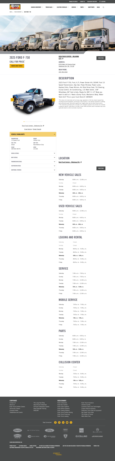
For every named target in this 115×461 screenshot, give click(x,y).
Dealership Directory (92, 1)
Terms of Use (96, 445)
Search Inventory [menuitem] (37, 7)
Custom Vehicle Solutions (88, 408)
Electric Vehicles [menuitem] (63, 7)
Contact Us (82, 1)
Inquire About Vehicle (16, 66)
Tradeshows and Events (16, 412)
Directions (101, 58)
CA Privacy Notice (23, 445)
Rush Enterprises (62, 403)
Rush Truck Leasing (62, 416)
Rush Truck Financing (63, 414)
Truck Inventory (18, 12)
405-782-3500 (63, 72)
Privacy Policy (13, 445)
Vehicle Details (33, 153)
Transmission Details (33, 161)
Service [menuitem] (75, 7)
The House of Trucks (87, 414)
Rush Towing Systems (63, 410)
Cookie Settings (33, 445)
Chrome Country (85, 404)
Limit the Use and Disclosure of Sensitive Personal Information (77, 445)
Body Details (33, 157)
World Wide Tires (86, 416)
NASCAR (36, 410)
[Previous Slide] (12, 99)
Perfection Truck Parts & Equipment (91, 410)
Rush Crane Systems (63, 406)
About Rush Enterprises (40, 404)
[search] (103, 7)
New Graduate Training (40, 408)
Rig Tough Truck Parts (87, 412)
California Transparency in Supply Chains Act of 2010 (21, 447)
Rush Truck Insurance (87, 403)
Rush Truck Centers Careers (17, 406)
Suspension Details (33, 166)
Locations (102, 1)
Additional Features (33, 170)
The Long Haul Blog (39, 403)
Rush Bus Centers (62, 404)
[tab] (25, 121)
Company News (14, 410)
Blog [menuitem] (98, 7)
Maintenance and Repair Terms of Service (45, 447)
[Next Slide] (53, 99)
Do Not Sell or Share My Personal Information (49, 445)
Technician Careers (15, 408)
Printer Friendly (37, 129)
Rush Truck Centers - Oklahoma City (33, 126)
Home (11, 12)
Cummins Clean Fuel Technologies (90, 406)
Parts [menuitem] (82, 7)
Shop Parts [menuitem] (91, 7)
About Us (12, 404)
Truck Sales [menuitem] (50, 7)
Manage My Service (73, 1)
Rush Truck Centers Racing (65, 412)
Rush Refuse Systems (63, 408)
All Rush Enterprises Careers (41, 406)
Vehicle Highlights (33, 134)
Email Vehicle (28, 129)
